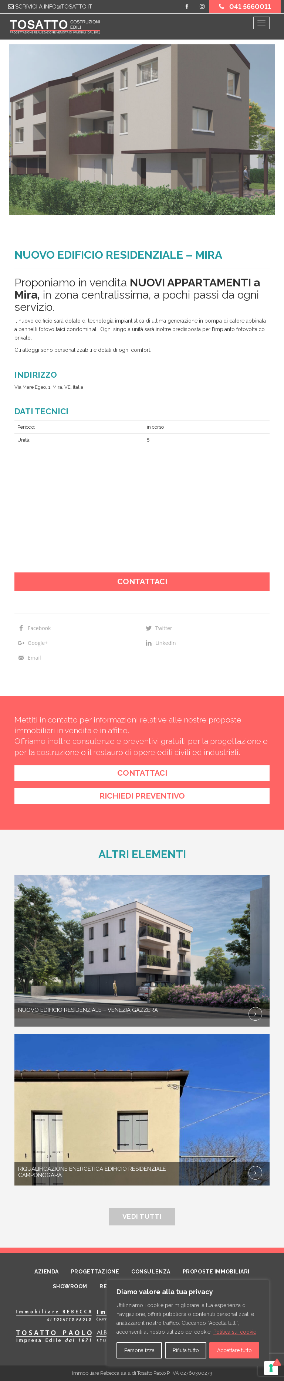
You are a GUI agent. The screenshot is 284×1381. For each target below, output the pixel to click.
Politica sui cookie (234, 1332)
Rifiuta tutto (186, 1350)
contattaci (142, 773)
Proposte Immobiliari (216, 1272)
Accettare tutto (234, 1350)
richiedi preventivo (142, 795)
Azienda (46, 1272)
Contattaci (142, 581)
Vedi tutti (142, 1216)
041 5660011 (245, 6)
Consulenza (150, 1272)
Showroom (70, 1286)
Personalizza (139, 1350)
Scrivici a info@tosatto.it (50, 6)
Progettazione (95, 1272)
